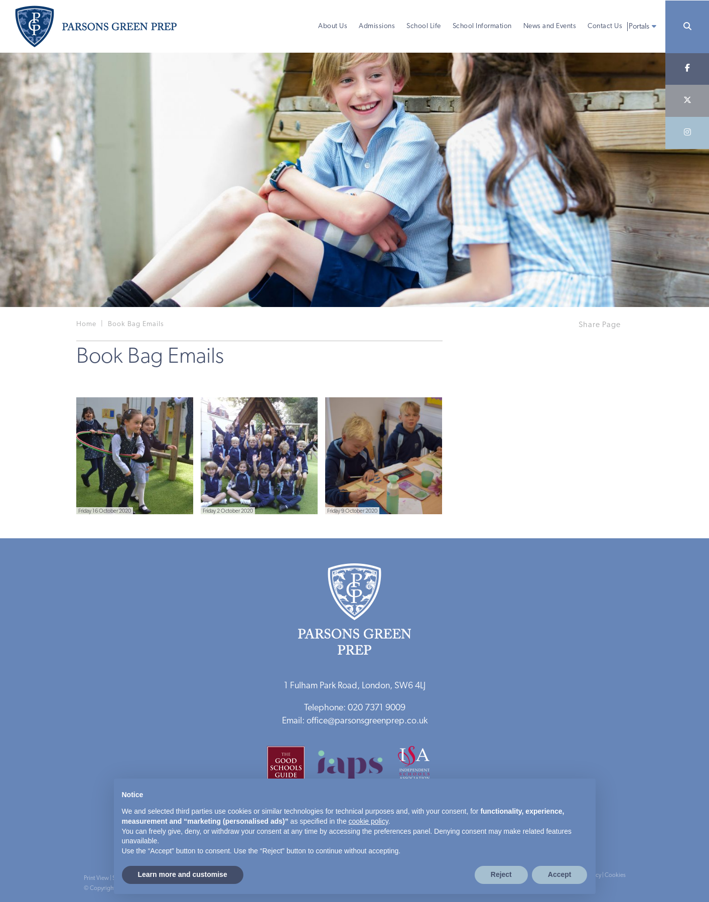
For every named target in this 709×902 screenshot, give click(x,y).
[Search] (687, 27)
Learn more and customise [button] (182, 874)
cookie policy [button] (368, 821)
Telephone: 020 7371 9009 (354, 708)
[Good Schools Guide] (291, 768)
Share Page (600, 325)
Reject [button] (501, 874)
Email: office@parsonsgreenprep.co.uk (355, 721)
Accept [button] (560, 874)
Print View (96, 878)
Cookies (615, 875)
